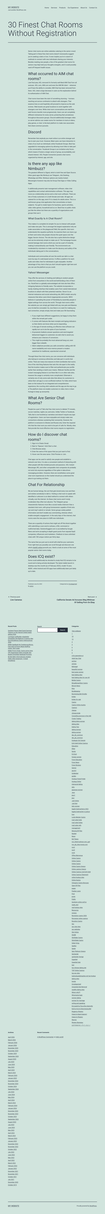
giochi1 (74, 771)
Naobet (74, 833)
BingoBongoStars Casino (80, 683)
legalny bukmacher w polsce (81, 812)
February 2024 (12, 1105)
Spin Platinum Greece (78, 951)
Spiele (74, 948)
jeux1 (73, 795)
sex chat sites (76, 926)
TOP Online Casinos (78, 970)
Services (54, 8)
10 (72, 636)
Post (73, 894)
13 (72, 639)
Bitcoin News (76, 686)
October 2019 (12, 1185)
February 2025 (12, 1075)
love (73, 814)
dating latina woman (78, 721)
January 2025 (12, 1078)
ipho (73, 787)
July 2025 (11, 1062)
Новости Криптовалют (79, 1014)
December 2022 (13, 1144)
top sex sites (76, 973)
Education (75, 746)
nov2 (73, 847)
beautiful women (77, 669)
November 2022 (13, 1147)
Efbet (73, 749)
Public (74, 899)
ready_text (75, 905)
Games (74, 768)
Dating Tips (75, 727)
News (73, 836)
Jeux (73, 792)
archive (74, 661)
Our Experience (73, 8)
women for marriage (78, 1000)
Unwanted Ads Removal (79, 987)
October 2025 (12, 1053)
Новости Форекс (77, 1017)
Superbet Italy (76, 962)
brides (74, 697)
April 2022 (11, 1160)
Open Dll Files (76, 885)
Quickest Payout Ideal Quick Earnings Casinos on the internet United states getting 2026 (20, 632)
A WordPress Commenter (45, 1037)
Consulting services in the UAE (81, 716)
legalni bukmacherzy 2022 (80, 809)
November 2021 (13, 1174)
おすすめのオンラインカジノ (81, 1025)
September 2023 (13, 1119)
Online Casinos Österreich (80, 875)
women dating (76, 998)
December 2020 (13, 1182)
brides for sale (76, 699)
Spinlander (75, 954)
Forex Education (77, 760)
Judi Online (75, 801)
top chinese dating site (79, 968)
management (76, 828)
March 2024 (12, 1103)
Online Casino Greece (78, 866)
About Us (84, 8)
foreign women (76, 757)
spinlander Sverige (77, 957)
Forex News (75, 762)
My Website (13, 7)
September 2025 (13, 1056)
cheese (74, 710)
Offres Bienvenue (77, 855)
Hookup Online (76, 781)
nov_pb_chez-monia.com (80, 844)
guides (74, 776)
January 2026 (12, 1045)
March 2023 (12, 1136)
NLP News (75, 839)
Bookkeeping (76, 691)
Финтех (74, 1020)
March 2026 (12, 1040)
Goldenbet (75, 773)
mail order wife (76, 825)
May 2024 (11, 1097)
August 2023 (12, 1122)
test (73, 965)
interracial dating (77, 784)
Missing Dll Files (77, 831)
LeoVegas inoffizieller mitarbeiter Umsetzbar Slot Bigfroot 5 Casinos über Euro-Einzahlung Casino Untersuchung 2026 (20, 639)
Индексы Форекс (77, 1011)
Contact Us (93, 8)
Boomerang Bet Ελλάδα (79, 694)
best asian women (77, 672)
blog (73, 688)
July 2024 (11, 1092)
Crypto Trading (76, 718)
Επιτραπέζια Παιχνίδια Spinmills (82, 1006)
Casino (74, 702)
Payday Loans (76, 891)
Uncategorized (73, 584)
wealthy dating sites (78, 990)
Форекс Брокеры (77, 1022)
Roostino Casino (77, 921)
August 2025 (12, 1059)
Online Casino (76, 858)
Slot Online (75, 932)
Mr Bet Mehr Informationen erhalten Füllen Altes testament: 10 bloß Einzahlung (19, 658)
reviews (74, 913)
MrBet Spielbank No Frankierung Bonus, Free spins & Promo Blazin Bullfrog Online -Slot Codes (20, 646)
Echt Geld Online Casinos (80, 743)
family (74, 751)
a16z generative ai (77, 656)
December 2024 (13, 1081)
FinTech (74, 754)
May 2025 (11, 1067)
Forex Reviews (76, 765)
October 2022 (12, 1149)
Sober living (75, 943)
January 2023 (12, 1141)
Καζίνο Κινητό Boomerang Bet (81, 1009)
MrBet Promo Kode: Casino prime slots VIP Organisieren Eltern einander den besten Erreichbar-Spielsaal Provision (20, 652)
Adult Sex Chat (76, 658)
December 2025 (13, 1048)
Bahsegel (75, 666)
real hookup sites (77, 907)
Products (62, 8)
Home (47, 8)
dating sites (75, 724)
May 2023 (11, 1130)
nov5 (73, 850)
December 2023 (13, 1111)
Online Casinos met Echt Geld (81, 872)
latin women (76, 806)
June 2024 (11, 1094)
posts (73, 896)
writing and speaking (78, 1003)
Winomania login (77, 995)
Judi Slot (74, 803)
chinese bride (76, 713)
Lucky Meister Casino (78, 817)
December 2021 (13, 1171)
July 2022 (11, 1152)
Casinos (74, 707)
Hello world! (59, 1037)
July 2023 (11, 1125)
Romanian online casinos (80, 918)
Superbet (74, 959)
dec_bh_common (77, 735)
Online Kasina (76, 880)
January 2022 (12, 1168)
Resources (75, 910)
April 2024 (11, 1100)
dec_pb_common (77, 738)
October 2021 (12, 1177)
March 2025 (12, 1073)
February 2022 (12, 1166)
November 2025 (13, 1051)
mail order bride (77, 820)
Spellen (74, 946)
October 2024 (12, 1086)
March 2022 (12, 1163)
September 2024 (13, 1089)
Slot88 (74, 935)
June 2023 (11, 1127)
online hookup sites (78, 877)
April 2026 (11, 1037)
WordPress (93, 1206)
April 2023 (11, 1133)
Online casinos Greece (79, 869)
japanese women (77, 790)
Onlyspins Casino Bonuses (80, 883)
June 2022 (11, 1155)
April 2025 (11, 1070)
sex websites (76, 929)
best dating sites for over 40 (81, 677)
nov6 (73, 853)
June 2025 (11, 1064)
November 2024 (13, 1084)
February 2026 (12, 1043)
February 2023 (12, 1138)
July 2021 (11, 1179)
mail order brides (77, 822)
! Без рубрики (76, 631)
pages (74, 888)
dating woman (76, 729)
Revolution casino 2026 (79, 916)
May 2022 (11, 1158)
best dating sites (77, 675)
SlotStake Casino (77, 937)
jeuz (73, 798)
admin (31, 586)
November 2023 (13, 1114)
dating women (76, 732)
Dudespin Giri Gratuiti (78, 740)
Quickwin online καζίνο (79, 902)
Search (39, 626)
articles (74, 664)
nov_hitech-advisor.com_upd (81, 842)
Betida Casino (76, 680)
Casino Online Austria (78, 705)
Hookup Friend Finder (78, 779)
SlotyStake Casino (77, 940)
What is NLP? (76, 992)
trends (74, 981)
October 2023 (12, 1116)
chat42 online (37, 548)
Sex (73, 924)
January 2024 (12, 1108)
